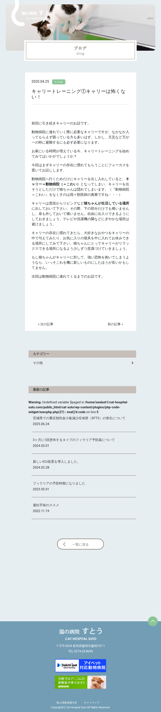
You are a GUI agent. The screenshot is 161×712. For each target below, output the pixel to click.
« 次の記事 (46, 324)
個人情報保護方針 (66, 702)
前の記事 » (115, 324)
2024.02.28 (41, 467)
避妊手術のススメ (46, 505)
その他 (38, 363)
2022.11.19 (41, 511)
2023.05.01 (41, 489)
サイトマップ (92, 702)
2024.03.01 (41, 446)
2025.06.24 (41, 424)
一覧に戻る (80, 544)
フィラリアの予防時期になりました (59, 483)
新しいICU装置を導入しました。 (57, 462)
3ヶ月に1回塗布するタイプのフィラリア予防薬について (74, 440)
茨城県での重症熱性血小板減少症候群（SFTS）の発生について (79, 418)
